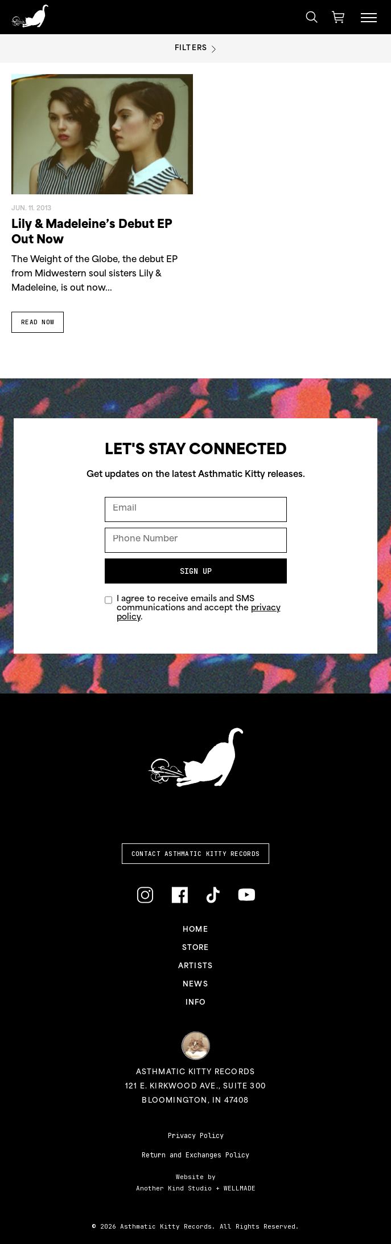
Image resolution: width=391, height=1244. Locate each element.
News (195, 984)
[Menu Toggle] (368, 17)
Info (196, 1003)
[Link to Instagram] (145, 895)
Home (195, 930)
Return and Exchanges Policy (195, 1155)
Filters (195, 48)
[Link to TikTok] (213, 895)
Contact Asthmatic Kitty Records (195, 854)
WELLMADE (240, 1188)
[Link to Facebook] (179, 895)
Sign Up (196, 571)
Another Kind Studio (174, 1188)
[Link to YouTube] (246, 894)
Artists (195, 966)
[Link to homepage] (29, 16)
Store (195, 948)
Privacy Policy (196, 1135)
